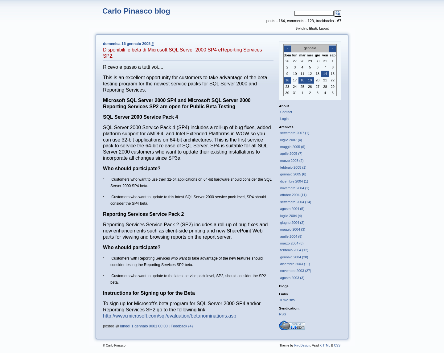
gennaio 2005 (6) (293, 174)
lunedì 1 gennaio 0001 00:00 (144, 326)
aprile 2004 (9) (291, 236)
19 (310, 80)
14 (325, 74)
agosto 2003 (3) (292, 278)
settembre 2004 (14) (295, 202)
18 (302, 80)
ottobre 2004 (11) (293, 195)
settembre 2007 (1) (294, 133)
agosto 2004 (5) (292, 209)
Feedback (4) (182, 326)
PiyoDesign (302, 345)
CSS (337, 345)
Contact (286, 112)
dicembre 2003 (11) (295, 264)
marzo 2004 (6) (292, 243)
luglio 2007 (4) (291, 140)
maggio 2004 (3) (292, 229)
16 (287, 80)
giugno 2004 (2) (292, 222)
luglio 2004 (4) (291, 216)
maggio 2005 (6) (292, 147)
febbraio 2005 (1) (293, 167)
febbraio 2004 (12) (294, 250)
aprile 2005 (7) (291, 153)
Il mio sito (287, 300)
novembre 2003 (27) (295, 271)
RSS (282, 314)
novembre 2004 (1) (294, 188)
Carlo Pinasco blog (136, 11)
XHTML (324, 345)
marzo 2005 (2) (292, 160)
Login (284, 119)
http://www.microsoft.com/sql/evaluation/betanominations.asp (169, 315)
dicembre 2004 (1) (294, 181)
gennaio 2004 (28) (294, 257)
